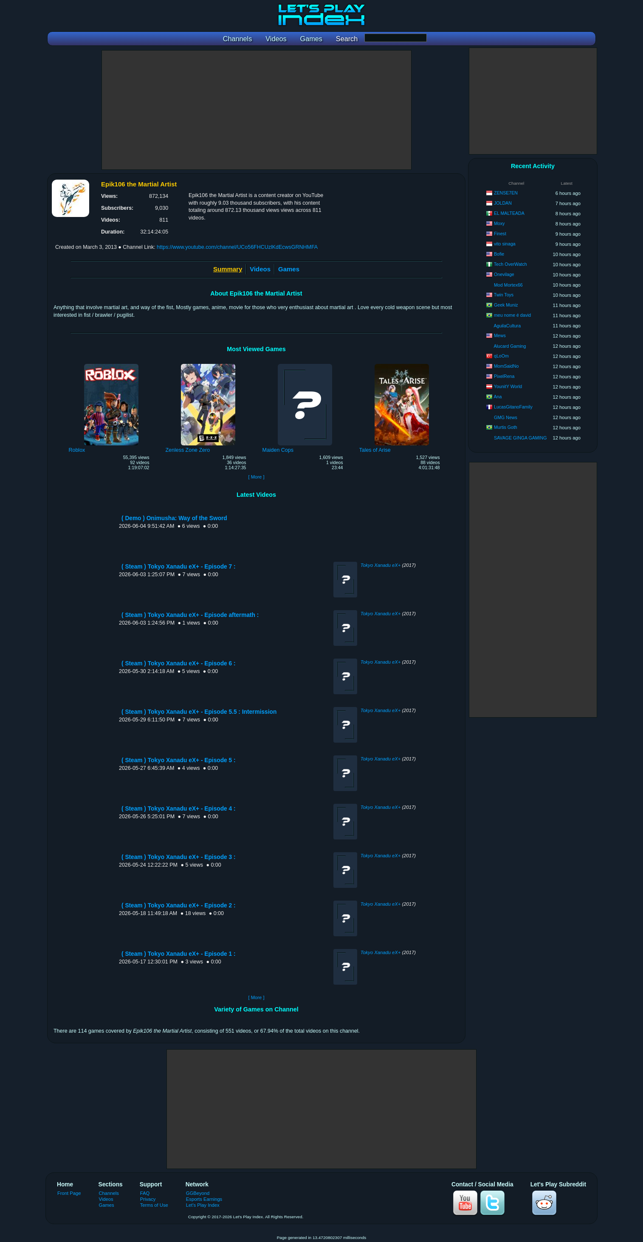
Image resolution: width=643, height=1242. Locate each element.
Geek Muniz (506, 304)
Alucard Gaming (510, 346)
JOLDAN (503, 203)
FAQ (144, 1193)
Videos (260, 269)
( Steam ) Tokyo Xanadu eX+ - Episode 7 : (178, 566)
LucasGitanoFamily (513, 406)
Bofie (499, 253)
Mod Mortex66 (508, 284)
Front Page (69, 1193)
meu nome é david (512, 315)
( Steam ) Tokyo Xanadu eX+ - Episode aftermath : (190, 615)
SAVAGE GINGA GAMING (520, 437)
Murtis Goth (505, 427)
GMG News (505, 417)
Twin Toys (503, 294)
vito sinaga (505, 243)
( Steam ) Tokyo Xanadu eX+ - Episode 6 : (178, 663)
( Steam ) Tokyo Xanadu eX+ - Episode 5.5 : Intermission (198, 712)
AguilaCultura (507, 325)
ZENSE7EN (506, 192)
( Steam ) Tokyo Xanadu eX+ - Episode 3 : (178, 857)
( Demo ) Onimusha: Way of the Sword (174, 518)
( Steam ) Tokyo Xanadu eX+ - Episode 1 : (178, 954)
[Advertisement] (256, 110)
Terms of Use (154, 1205)
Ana (498, 396)
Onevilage (504, 274)
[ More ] (256, 476)
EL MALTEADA (509, 213)
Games (288, 269)
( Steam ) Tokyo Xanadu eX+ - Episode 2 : (178, 905)
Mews (500, 335)
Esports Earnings (204, 1199)
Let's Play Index (203, 1205)
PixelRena (504, 376)
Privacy (148, 1199)
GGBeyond (198, 1193)
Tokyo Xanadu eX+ (381, 565)
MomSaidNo (506, 366)
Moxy (499, 223)
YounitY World (508, 386)
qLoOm (501, 355)
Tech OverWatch (510, 264)
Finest (500, 233)
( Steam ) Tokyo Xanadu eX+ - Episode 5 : (178, 760)
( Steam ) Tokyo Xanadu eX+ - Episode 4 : (178, 808)
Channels (109, 1193)
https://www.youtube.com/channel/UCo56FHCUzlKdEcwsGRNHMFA (237, 247)
